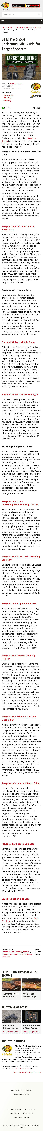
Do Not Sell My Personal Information (21, 1109)
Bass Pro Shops (8, 1032)
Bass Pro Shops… (17, 84)
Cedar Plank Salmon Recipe (29, 995)
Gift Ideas (28, 954)
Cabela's (29, 1090)
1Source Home (7, 27)
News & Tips (19, 27)
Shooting (29, 27)
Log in (38, 21)
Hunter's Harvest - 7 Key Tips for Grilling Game (11, 996)
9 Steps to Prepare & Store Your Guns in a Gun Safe (31, 1028)
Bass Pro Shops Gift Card (12, 954)
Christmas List (8, 952)
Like (3, 108)
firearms (26, 952)
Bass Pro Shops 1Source (31, 1032)
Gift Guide (6, 956)
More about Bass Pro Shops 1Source (26, 1072)
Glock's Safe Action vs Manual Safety (10, 1028)
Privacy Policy (28, 1113)
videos (14, 1068)
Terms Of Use (14, 1113)
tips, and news (24, 1068)
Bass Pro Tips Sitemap (21, 1117)
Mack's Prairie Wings (21, 1094)
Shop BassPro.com (5, 10)
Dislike (8, 108)
